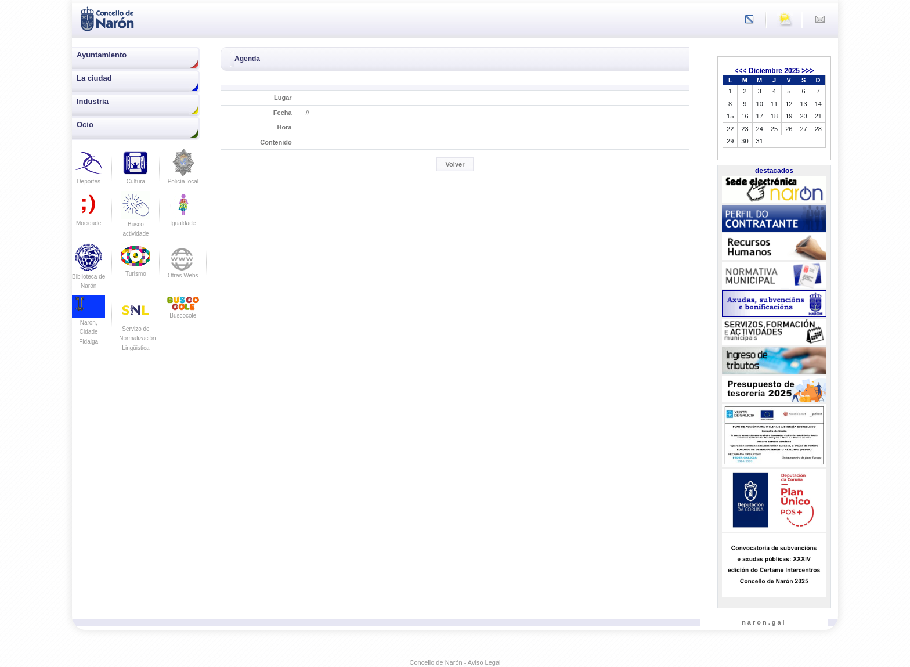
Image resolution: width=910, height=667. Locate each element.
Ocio (85, 124)
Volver (455, 164)
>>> (807, 71)
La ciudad (94, 78)
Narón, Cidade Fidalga (88, 323)
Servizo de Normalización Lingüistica (137, 328)
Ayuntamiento (102, 55)
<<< (741, 71)
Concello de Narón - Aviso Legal (455, 662)
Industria (93, 101)
